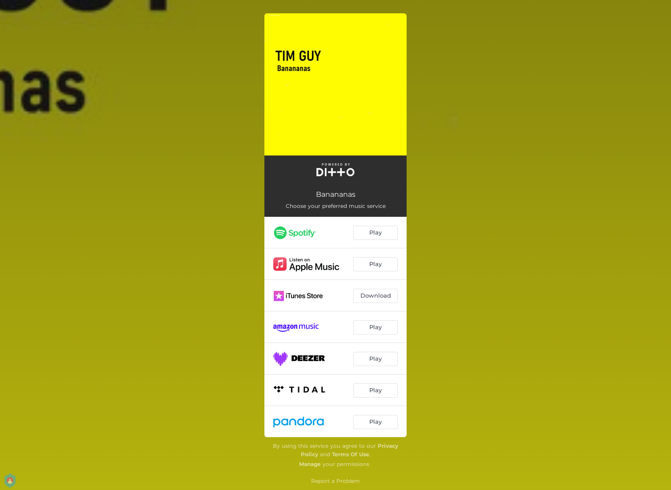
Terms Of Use (350, 454)
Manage (310, 464)
